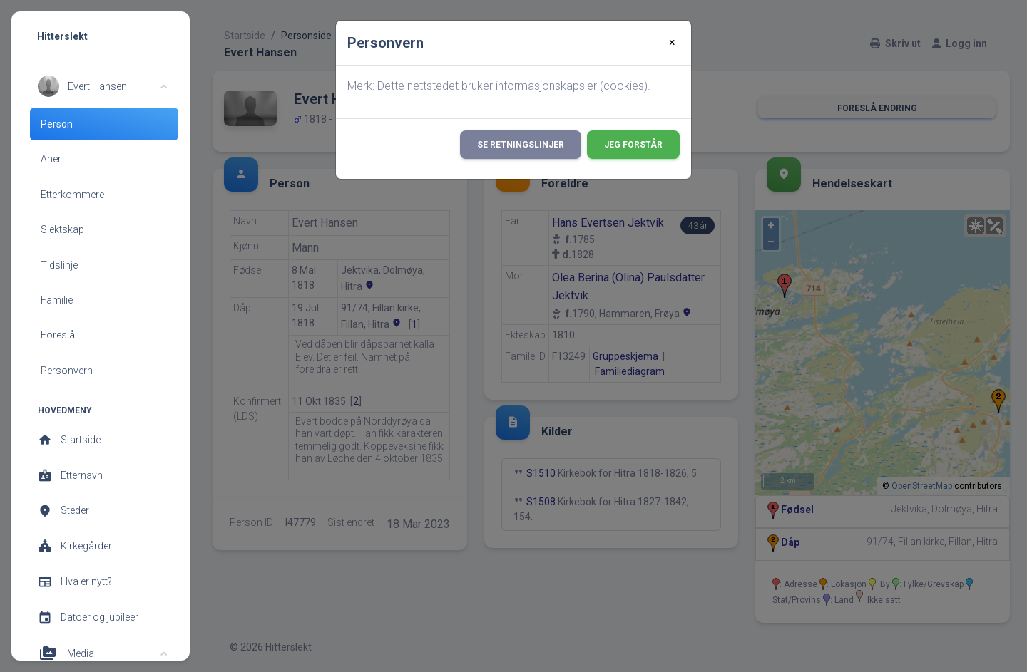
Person (57, 124)
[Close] (672, 43)
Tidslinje (59, 265)
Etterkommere (72, 194)
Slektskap (62, 229)
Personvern (67, 370)
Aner (51, 159)
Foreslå (58, 335)
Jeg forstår (633, 145)
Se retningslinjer (520, 145)
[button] (102, 86)
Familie (57, 300)
